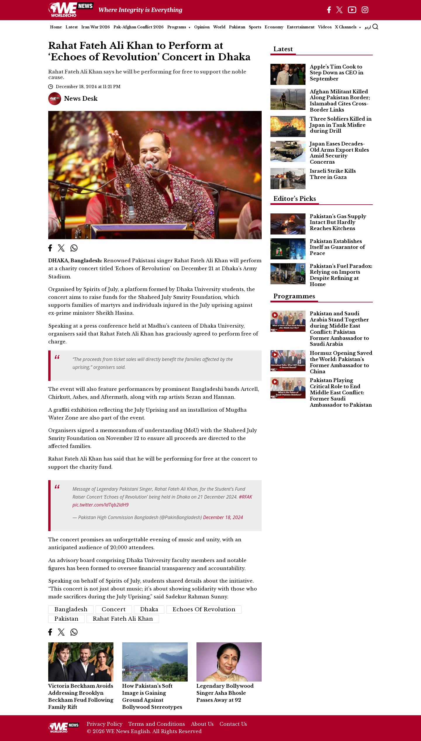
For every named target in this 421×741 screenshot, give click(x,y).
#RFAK (245, 497)
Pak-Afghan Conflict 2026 (138, 27)
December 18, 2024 (223, 517)
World (219, 27)
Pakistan (237, 27)
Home (56, 27)
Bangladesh (70, 609)
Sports (255, 27)
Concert (114, 609)
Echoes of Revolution (203, 609)
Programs (176, 27)
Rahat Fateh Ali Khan (123, 619)
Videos (325, 27)
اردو (368, 27)
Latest (71, 27)
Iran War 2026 (95, 27)
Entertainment (301, 27)
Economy (274, 27)
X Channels (345, 27)
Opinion (202, 27)
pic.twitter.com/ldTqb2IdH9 (101, 505)
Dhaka (149, 609)
